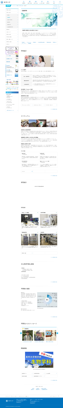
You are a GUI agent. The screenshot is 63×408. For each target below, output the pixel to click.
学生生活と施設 (9, 36)
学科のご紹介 (21, 5)
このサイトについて (21, 396)
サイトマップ (8, 396)
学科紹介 (23, 42)
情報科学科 (38, 389)
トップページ (14, 5)
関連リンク (27, 396)
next (57, 333)
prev (21, 333)
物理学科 (32, 389)
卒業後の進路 (49, 42)
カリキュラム (29, 42)
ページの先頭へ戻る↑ (54, 109)
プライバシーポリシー (14, 396)
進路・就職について (10, 39)
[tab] (54, 2)
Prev (23, 336)
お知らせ (8, 44)
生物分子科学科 (43, 388)
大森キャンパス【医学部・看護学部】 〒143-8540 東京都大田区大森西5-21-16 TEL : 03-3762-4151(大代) (21, 401)
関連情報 (29, 43)
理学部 (17, 5)
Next (55, 336)
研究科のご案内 (9, 41)
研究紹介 (34, 42)
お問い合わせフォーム (10, 110)
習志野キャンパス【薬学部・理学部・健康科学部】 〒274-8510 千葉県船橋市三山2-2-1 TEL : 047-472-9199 (36, 401)
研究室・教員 (9, 34)
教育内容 (8, 29)
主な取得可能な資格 (41, 42)
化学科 (33, 388)
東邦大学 (6, 2)
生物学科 (37, 388)
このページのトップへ (53, 396)
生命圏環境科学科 (44, 389)
